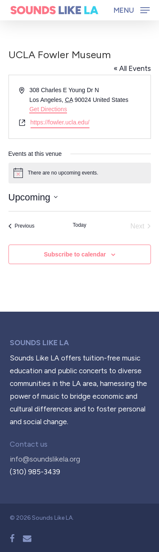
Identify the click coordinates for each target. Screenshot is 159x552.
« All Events (132, 68)
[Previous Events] (21, 226)
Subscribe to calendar (75, 254)
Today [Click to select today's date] (79, 225)
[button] (132, 9)
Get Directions (48, 109)
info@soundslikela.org (45, 459)
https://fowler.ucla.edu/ (60, 122)
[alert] (79, 173)
